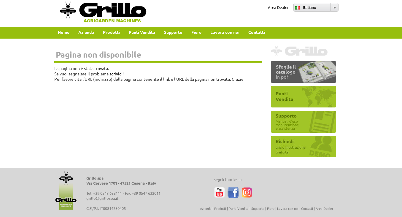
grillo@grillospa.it (102, 198)
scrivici (116, 73)
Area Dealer (278, 7)
